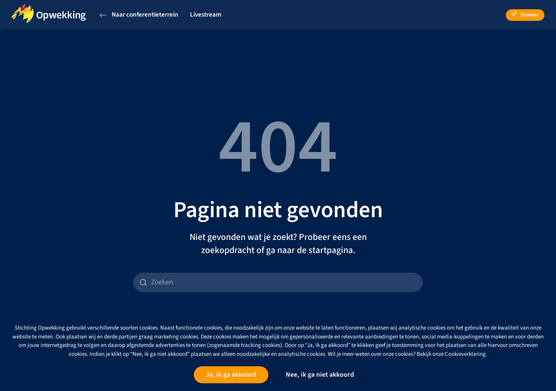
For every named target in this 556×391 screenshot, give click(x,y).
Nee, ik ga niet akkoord (320, 374)
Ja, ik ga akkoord (231, 374)
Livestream (205, 14)
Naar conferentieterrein (139, 14)
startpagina (331, 250)
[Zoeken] (278, 282)
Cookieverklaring (465, 354)
